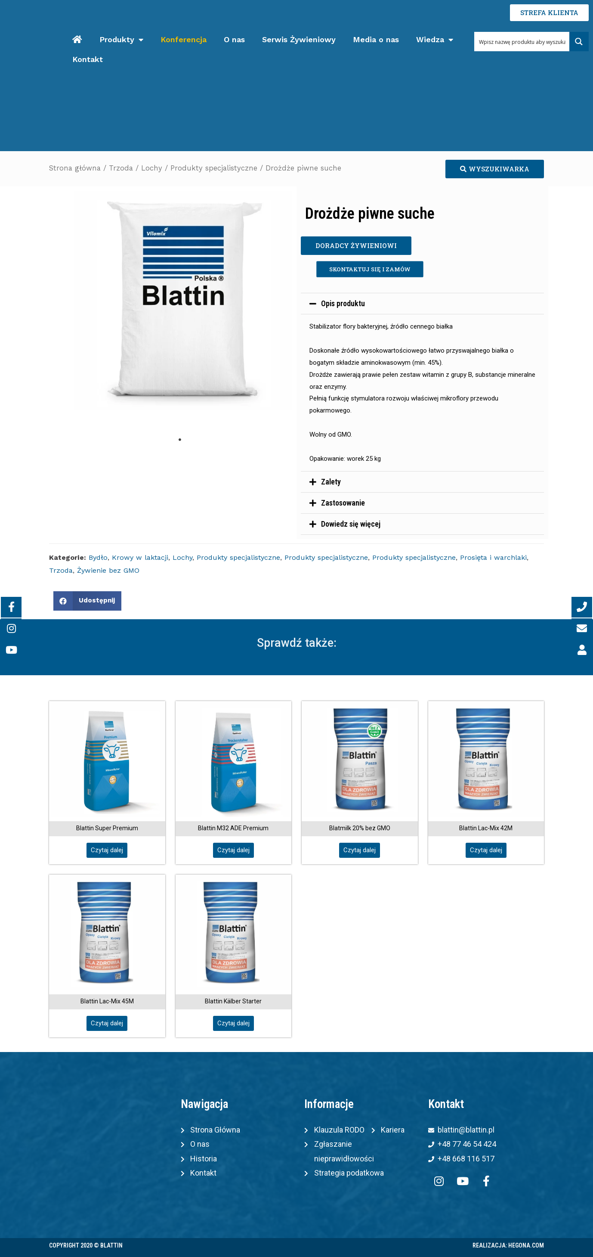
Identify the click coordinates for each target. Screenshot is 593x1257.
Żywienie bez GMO (108, 570)
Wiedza (434, 39)
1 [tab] (180, 439)
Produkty (121, 39)
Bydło (98, 557)
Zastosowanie (343, 502)
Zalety (331, 481)
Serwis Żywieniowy (299, 39)
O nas (234, 39)
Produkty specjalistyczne (213, 168)
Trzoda (121, 168)
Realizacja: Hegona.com (508, 1245)
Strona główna (75, 168)
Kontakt (87, 59)
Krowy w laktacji (140, 557)
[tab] (422, 303)
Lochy (151, 168)
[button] (494, 169)
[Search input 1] (522, 41)
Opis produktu (343, 303)
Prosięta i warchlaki (493, 557)
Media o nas (376, 39)
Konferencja (184, 39)
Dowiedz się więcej (350, 523)
